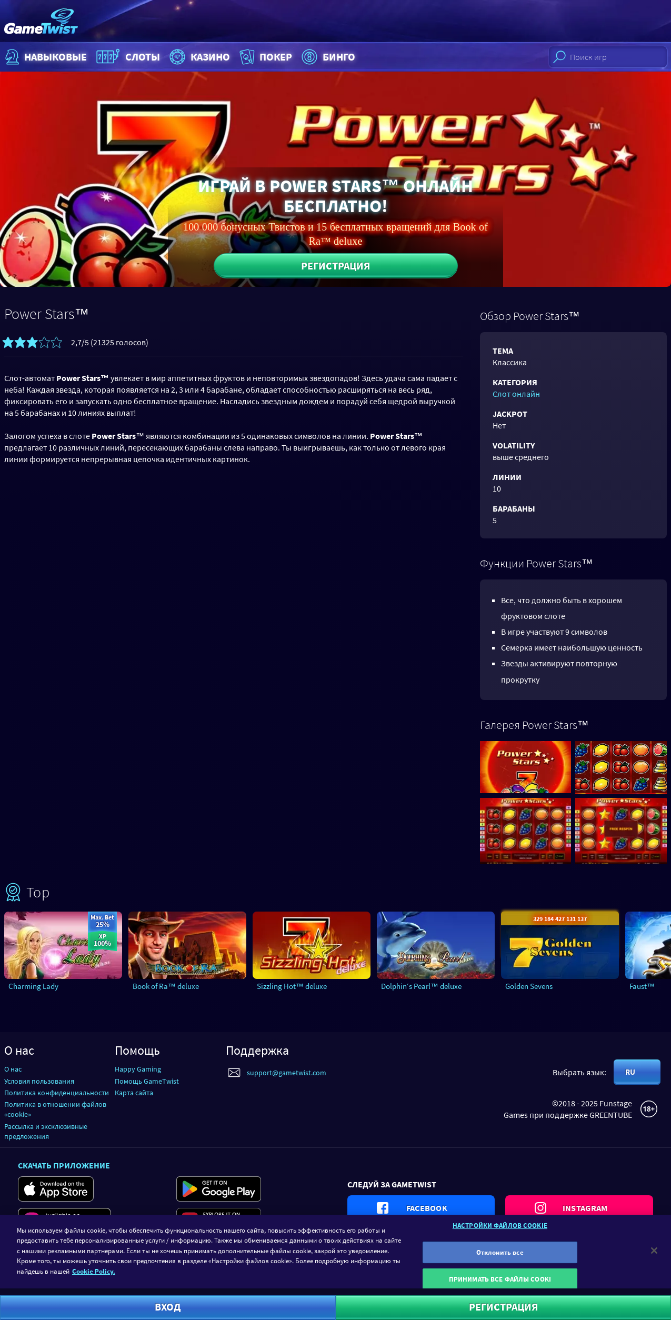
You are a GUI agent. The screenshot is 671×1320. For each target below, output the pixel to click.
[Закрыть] (654, 1256)
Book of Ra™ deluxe (166, 986)
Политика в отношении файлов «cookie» (55, 1109)
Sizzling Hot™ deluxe (292, 986)
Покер (265, 56)
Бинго (327, 56)
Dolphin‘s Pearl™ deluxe (421, 986)
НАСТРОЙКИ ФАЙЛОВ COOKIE (500, 1231)
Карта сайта (134, 1092)
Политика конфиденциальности (56, 1092)
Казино (198, 56)
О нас (13, 1069)
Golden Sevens (529, 986)
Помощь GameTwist (147, 1081)
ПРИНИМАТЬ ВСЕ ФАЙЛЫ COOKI (500, 1285)
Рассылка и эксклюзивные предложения (45, 1131)
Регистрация (335, 265)
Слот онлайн (516, 393)
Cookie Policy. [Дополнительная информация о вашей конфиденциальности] (93, 1277)
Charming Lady (33, 986)
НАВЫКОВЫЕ (45, 56)
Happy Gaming (138, 1069)
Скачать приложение (64, 1165)
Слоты (127, 56)
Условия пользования (39, 1081)
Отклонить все (500, 1258)
